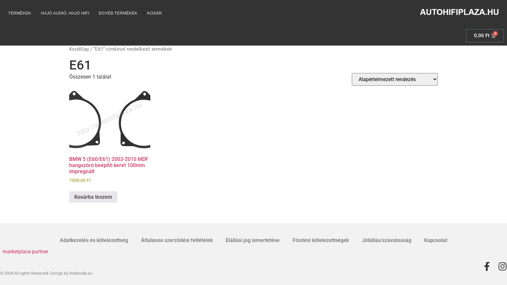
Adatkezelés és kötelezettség (94, 240)
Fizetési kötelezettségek (321, 240)
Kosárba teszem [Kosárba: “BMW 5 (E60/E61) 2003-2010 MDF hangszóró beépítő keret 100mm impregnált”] (93, 197)
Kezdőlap (79, 49)
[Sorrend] (395, 79)
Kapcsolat (435, 240)
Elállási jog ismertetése (253, 240)
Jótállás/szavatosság (386, 240)
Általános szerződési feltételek (177, 240)
